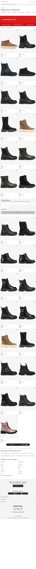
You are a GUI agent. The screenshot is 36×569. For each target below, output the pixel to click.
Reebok (19, 523)
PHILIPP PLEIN (20, 518)
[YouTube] (18, 566)
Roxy (1, 530)
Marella (2, 525)
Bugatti (2, 521)
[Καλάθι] (34, 1)
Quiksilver (2, 527)
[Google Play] (11, 550)
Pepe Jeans (20, 527)
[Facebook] (21, 566)
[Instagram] (15, 566)
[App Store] (18, 550)
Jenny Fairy (20, 521)
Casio (19, 525)
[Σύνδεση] (30, 1)
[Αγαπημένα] (32, 1)
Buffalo (2, 523)
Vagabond (3, 518)
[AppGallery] (25, 550)
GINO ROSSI (20, 530)
